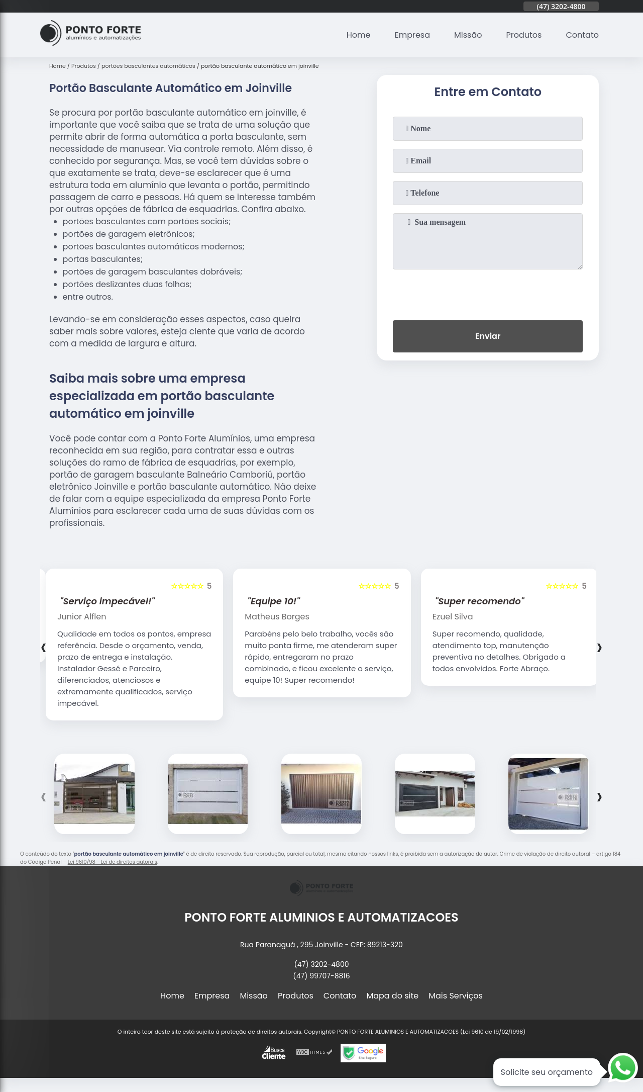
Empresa (412, 35)
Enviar (487, 336)
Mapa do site (392, 996)
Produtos (524, 35)
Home (359, 35)
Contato (582, 35)
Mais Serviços (455, 996)
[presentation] (487, 292)
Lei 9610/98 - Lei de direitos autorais (112, 862)
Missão (468, 35)
